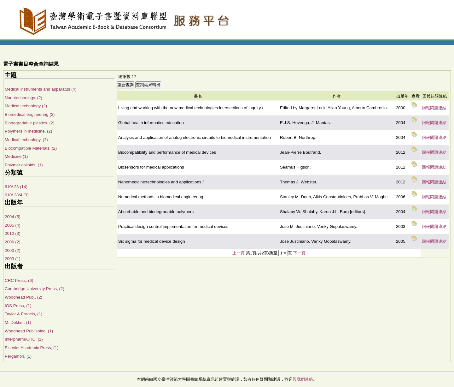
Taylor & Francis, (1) (23, 314)
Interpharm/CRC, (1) (24, 339)
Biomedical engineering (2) (30, 114)
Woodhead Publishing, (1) (29, 331)
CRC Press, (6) (19, 280)
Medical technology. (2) (26, 139)
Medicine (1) (16, 156)
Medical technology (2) (26, 106)
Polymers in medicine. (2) (28, 131)
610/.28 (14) (16, 186)
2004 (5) (12, 216)
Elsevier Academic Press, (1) (31, 347)
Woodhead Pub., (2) (23, 297)
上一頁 (238, 253)
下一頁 (299, 253)
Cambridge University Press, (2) (34, 288)
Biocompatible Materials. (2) (31, 148)
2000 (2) (12, 250)
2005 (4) (12, 225)
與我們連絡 (303, 379)
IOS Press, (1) (18, 305)
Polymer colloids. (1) (24, 165)
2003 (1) (12, 258)
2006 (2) (12, 242)
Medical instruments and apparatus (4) (40, 89)
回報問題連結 (434, 107)
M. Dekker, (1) (18, 322)
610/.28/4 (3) (17, 195)
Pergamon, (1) (18, 356)
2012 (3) (12, 233)
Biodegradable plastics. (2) (30, 123)
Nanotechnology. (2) (23, 97)
